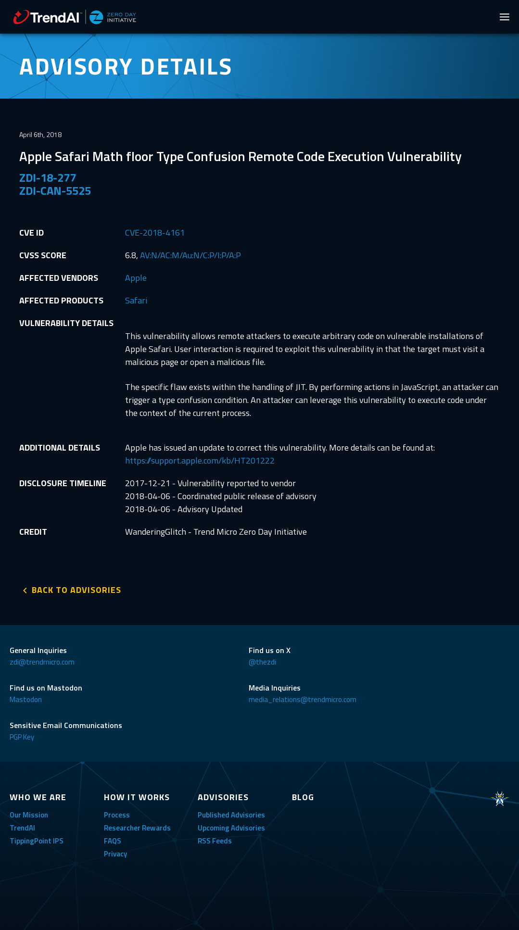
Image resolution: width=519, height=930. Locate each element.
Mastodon (26, 699)
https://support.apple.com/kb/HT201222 (200, 460)
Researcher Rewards (137, 827)
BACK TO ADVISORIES (76, 589)
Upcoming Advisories (231, 827)
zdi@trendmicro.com (42, 661)
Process (117, 814)
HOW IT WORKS (137, 797)
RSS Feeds (215, 840)
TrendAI (22, 827)
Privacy (115, 853)
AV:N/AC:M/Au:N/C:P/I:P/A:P (190, 255)
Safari (136, 300)
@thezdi (262, 661)
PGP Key (22, 736)
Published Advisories (231, 814)
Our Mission (29, 814)
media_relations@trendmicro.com (302, 699)
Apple (136, 277)
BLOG (303, 797)
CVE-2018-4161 (155, 232)
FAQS (112, 840)
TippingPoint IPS (36, 840)
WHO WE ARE (38, 797)
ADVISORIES (223, 797)
